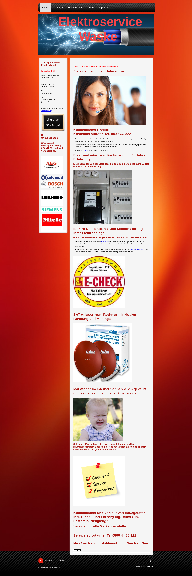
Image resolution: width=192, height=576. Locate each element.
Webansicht (140, 566)
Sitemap (62, 561)
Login (150, 561)
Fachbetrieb (105, 242)
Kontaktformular (46, 111)
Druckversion (48, 561)
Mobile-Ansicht (149, 566)
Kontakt (85, 150)
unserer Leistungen (136, 249)
